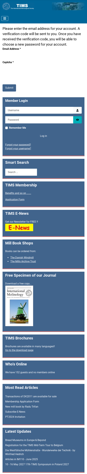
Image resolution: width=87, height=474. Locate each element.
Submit (9, 87)
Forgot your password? (18, 144)
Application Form (14, 199)
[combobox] (21, 172)
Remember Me (17, 127)
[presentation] (27, 70)
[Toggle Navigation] (4, 18)
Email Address (12, 48)
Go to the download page (19, 350)
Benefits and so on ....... (18, 193)
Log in (43, 135)
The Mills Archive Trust (23, 261)
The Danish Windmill (22, 257)
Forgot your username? (18, 148)
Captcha (8, 62)
